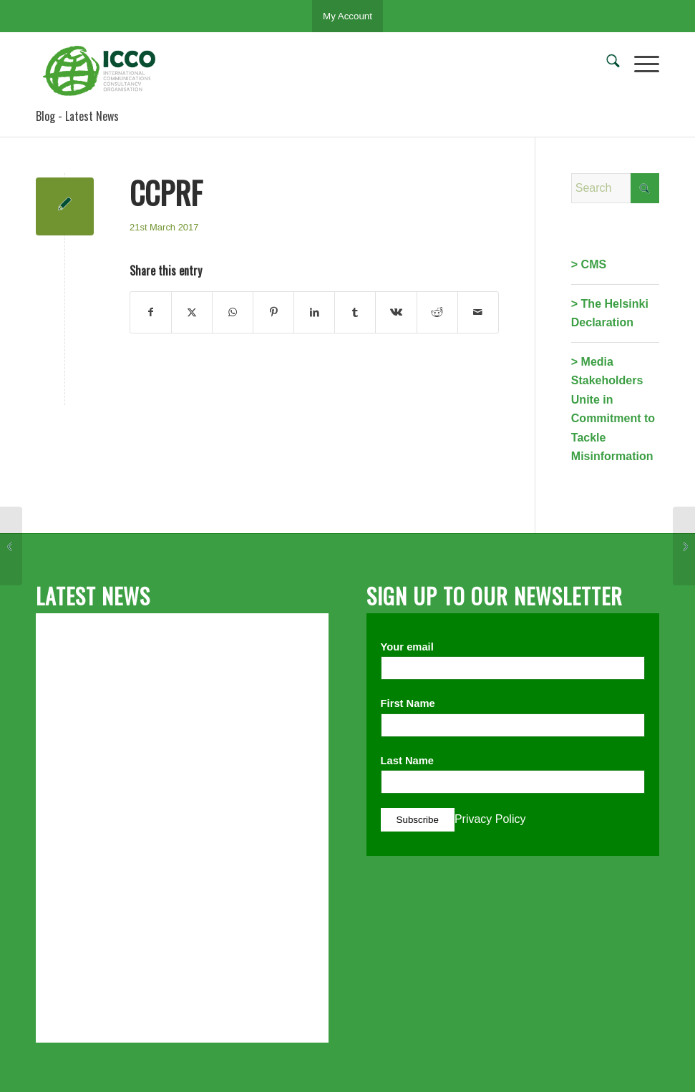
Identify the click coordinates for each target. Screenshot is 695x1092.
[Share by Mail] (478, 312)
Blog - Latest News (77, 116)
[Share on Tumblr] (355, 312)
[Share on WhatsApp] (233, 312)
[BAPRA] (684, 546)
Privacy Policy (490, 819)
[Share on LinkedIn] (314, 312)
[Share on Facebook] (150, 312)
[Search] (606, 63)
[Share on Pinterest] (273, 312)
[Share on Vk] (396, 312)
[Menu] (639, 63)
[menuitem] (606, 63)
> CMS (588, 264)
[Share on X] (192, 312)
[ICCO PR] (104, 71)
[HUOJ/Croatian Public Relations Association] (11, 546)
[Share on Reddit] (437, 312)
